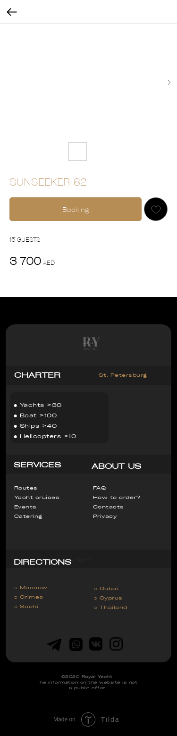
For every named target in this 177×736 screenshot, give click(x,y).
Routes (26, 487)
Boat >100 (38, 415)
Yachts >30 (41, 404)
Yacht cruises (37, 497)
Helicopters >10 (48, 436)
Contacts (108, 506)
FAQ (99, 487)
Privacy (105, 516)
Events (25, 506)
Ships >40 (38, 425)
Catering (28, 516)
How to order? (117, 497)
